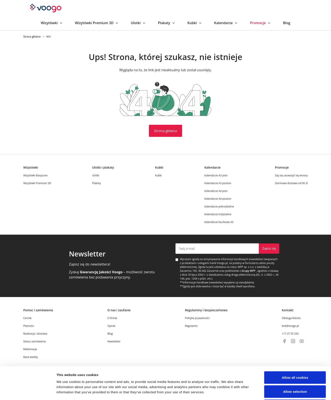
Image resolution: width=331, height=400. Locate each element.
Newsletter (113, 341)
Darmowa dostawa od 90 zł (291, 183)
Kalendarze (226, 23)
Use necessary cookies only (295, 293)
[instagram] (293, 341)
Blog (286, 23)
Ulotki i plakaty (103, 167)
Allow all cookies (295, 265)
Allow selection (295, 279)
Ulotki (138, 23)
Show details (226, 310)
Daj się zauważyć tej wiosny (291, 175)
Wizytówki (52, 23)
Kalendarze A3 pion (216, 175)
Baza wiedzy (30, 357)
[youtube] (301, 341)
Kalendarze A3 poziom (217, 183)
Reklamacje (30, 349)
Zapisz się (269, 248)
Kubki (194, 23)
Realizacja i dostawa (35, 333)
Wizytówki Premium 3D (97, 23)
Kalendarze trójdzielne (217, 214)
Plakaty (166, 23)
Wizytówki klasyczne (35, 175)
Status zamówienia (34, 341)
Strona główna (165, 130)
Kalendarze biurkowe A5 (218, 222)
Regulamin (191, 326)
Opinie (111, 326)
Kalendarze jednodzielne (219, 206)
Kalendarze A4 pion (216, 191)
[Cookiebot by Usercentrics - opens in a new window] (28, 310)
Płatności (28, 326)
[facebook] (284, 341)
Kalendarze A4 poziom (217, 199)
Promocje (260, 23)
